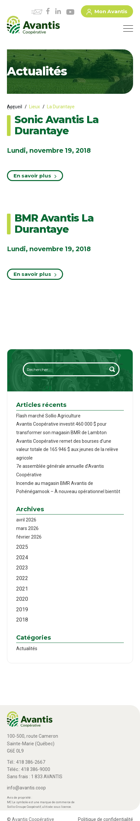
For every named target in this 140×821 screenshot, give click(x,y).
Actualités (26, 648)
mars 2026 (27, 528)
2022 (22, 578)
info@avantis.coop (26, 787)
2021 (22, 589)
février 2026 (29, 537)
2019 (22, 609)
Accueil (14, 106)
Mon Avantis (107, 12)
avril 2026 (26, 519)
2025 (22, 547)
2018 (22, 620)
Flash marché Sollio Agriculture (48, 415)
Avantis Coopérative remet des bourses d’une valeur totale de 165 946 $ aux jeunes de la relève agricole (67, 449)
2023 (22, 568)
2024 (22, 557)
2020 (22, 599)
